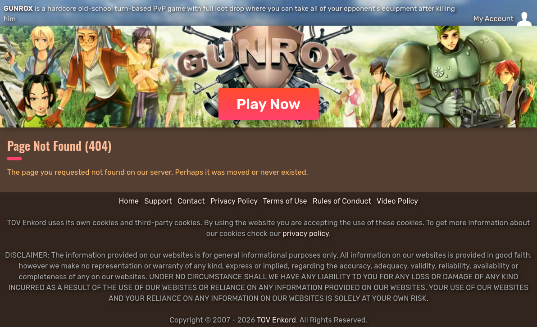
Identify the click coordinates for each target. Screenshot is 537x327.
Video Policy (397, 201)
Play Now (269, 104)
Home (129, 201)
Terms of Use (285, 201)
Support (158, 201)
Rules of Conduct (342, 201)
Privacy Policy (234, 201)
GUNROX (18, 9)
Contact (191, 201)
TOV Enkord (276, 320)
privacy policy (305, 233)
